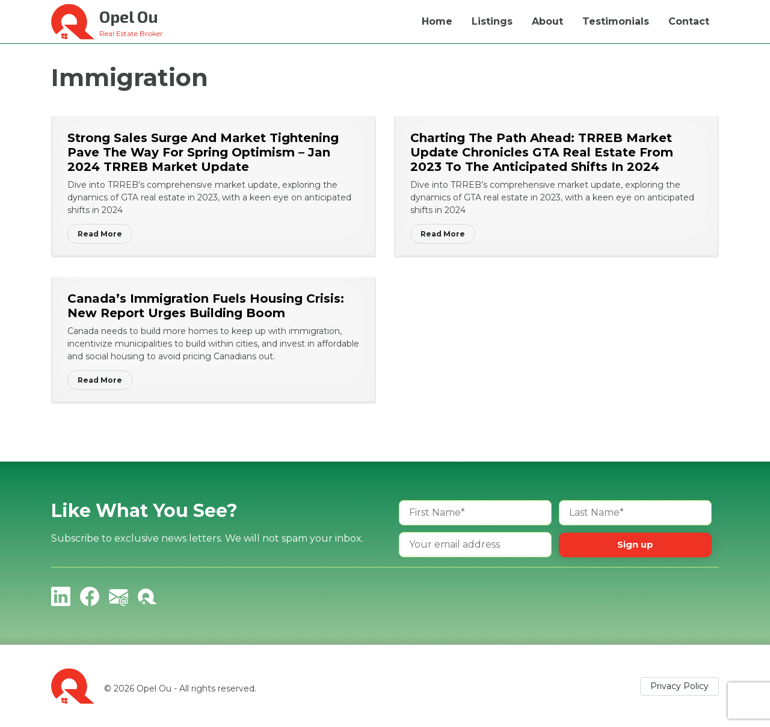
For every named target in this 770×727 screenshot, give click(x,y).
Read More (100, 233)
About (547, 21)
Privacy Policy (679, 686)
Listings (492, 21)
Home (437, 21)
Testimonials (615, 21)
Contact (688, 21)
